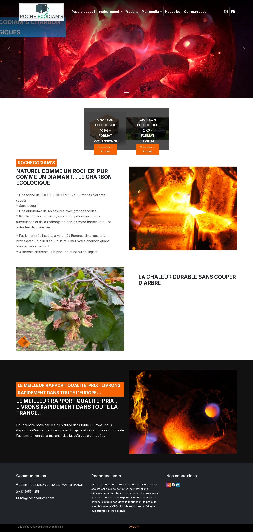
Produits (131, 12)
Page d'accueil (83, 12)
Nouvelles (173, 12)
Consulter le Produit (105, 149)
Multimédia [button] (151, 12)
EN (226, 12)
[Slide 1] (126, 93)
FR (233, 12)
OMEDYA (134, 526)
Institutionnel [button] (109, 12)
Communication (196, 12)
